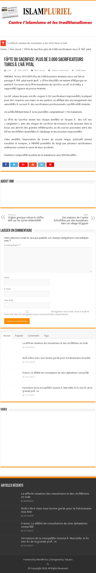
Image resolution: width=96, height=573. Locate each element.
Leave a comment (60, 70)
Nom (6, 277)
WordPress (42, 559)
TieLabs (68, 559)
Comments (33, 335)
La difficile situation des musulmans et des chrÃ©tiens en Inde (37, 43)
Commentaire (12, 245)
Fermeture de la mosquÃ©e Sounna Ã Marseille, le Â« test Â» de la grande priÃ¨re (55, 540)
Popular (19, 335)
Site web (8, 300)
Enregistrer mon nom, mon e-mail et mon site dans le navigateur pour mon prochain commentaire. (46, 313)
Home (4, 49)
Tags (46, 335)
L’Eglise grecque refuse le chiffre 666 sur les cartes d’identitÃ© (26, 218)
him (9, 70)
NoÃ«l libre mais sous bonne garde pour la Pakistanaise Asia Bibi (57, 358)
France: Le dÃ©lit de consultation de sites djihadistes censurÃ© (56, 372)
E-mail (7, 289)
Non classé (15, 49)
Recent (6, 335)
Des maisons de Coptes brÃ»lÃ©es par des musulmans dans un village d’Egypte (69, 219)
